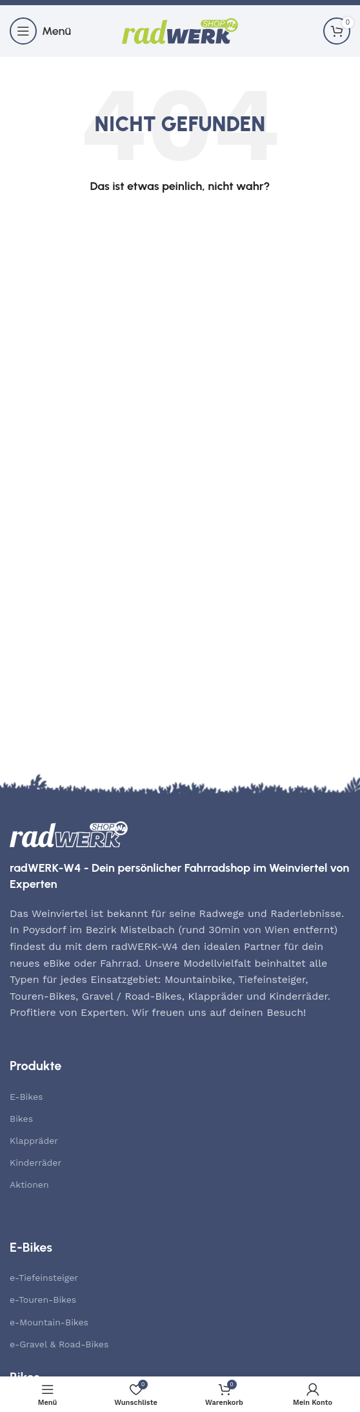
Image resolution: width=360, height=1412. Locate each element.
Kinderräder (35, 1162)
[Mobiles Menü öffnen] (40, 31)
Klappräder (34, 1140)
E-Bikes (26, 1096)
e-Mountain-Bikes (49, 1322)
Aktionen (29, 1184)
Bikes (21, 1118)
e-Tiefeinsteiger (44, 1277)
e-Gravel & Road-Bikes (59, 1344)
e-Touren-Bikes (43, 1299)
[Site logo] (180, 30)
